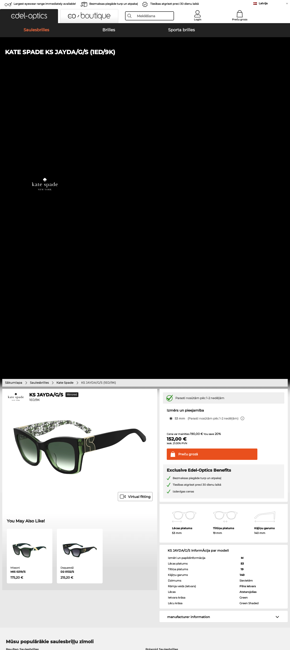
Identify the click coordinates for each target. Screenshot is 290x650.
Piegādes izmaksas (112, 548)
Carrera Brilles (156, 428)
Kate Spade (64, 96)
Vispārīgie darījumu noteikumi (26, 628)
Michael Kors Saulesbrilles (25, 384)
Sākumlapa (13, 96)
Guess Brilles (16, 428)
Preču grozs (239, 19)
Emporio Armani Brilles (23, 423)
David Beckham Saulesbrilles (167, 384)
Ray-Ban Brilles (17, 406)
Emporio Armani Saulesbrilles (28, 379)
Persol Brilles (156, 406)
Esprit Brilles (155, 412)
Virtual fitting (135, 210)
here (120, 482)
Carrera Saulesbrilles (21, 373)
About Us (11, 535)
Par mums (88, 628)
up (283, 628)
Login (197, 19)
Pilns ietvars (247, 299)
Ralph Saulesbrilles (159, 379)
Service (104, 535)
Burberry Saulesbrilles (162, 368)
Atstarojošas (247, 305)
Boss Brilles (155, 417)
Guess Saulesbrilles (160, 373)
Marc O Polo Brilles (20, 412)
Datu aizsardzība (65, 628)
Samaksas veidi (109, 542)
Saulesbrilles (39, 96)
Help (196, 535)
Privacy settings (15, 542)
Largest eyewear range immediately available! (45, 3)
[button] (29, 16)
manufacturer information (188, 330)
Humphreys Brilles (20, 417)
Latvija (263, 3)
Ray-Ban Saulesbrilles (22, 362)
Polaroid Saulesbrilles (161, 362)
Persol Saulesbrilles (20, 368)
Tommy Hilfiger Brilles (163, 423)
